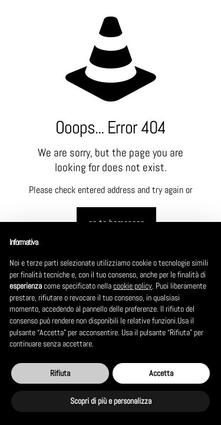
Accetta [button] (161, 373)
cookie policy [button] (132, 285)
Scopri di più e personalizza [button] (110, 400)
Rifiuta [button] (60, 373)
